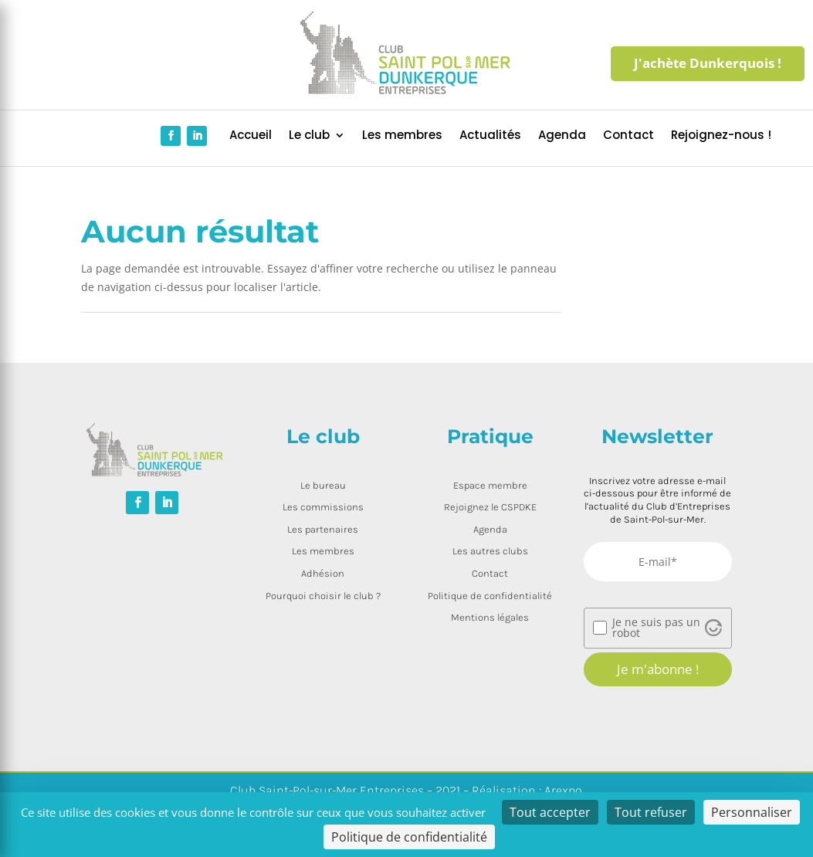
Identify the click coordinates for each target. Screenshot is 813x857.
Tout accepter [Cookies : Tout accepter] (550, 812)
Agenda (562, 136)
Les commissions (323, 507)
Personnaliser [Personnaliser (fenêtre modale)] (751, 812)
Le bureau (323, 485)
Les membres (402, 136)
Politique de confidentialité (490, 595)
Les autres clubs (490, 551)
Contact (628, 136)
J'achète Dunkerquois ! (707, 63)
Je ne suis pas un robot (656, 628)
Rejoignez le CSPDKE (490, 507)
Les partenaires (322, 529)
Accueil (250, 136)
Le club (309, 136)
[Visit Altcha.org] (713, 627)
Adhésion (322, 573)
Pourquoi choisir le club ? (323, 595)
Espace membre (490, 485)
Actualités (490, 136)
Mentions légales (490, 617)
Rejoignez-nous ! (721, 136)
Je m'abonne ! (658, 669)
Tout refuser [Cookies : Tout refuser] (651, 812)
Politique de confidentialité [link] (409, 836)
